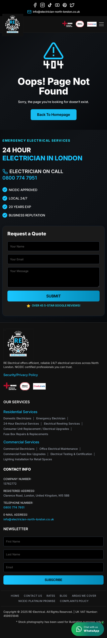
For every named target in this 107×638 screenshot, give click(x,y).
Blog (63, 595)
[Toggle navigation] (101, 24)
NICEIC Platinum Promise (37, 601)
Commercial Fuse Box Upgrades (24, 454)
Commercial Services (21, 442)
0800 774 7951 (19, 178)
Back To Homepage (53, 114)
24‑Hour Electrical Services (21, 423)
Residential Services (20, 412)
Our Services (16, 402)
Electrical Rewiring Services (62, 423)
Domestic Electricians (17, 418)
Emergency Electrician (50, 418)
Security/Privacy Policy (20, 375)
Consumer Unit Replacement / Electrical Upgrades (36, 428)
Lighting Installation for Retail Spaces (27, 459)
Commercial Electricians (18, 448)
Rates (50, 595)
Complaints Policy (74, 601)
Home (15, 595)
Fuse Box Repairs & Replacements (25, 434)
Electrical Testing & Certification (71, 454)
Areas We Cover (84, 595)
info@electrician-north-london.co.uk (28, 519)
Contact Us (33, 595)
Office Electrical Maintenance (58, 448)
